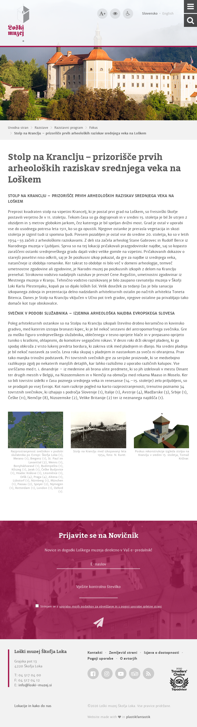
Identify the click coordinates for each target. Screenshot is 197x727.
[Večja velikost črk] (102, 13)
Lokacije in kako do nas (32, 706)
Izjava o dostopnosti (161, 652)
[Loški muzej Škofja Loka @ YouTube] (120, 673)
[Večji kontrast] (115, 13)
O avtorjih (128, 658)
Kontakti (94, 652)
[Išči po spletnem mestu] (190, 20)
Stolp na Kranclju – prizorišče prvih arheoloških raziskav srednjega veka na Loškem (80, 133)
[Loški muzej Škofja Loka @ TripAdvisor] (134, 673)
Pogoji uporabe (100, 658)
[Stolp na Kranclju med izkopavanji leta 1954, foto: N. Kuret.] (98, 430)
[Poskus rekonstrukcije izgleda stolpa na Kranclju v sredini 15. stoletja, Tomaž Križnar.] (161, 430)
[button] (98, 622)
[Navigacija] (190, 6)
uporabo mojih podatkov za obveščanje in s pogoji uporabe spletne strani (110, 606)
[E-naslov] (98, 565)
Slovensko (149, 14)
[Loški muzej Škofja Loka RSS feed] (148, 673)
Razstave (41, 128)
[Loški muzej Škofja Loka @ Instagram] (107, 673)
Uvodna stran (18, 128)
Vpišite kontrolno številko (98, 587)
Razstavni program (68, 128)
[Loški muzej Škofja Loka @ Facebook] (93, 673)
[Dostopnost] (128, 13)
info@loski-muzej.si (35, 685)
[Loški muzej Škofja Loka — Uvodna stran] (18, 23)
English (168, 14)
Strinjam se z (101, 606)
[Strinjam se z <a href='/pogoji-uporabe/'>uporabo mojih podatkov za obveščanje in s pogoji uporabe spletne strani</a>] (37, 605)
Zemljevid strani (123, 652)
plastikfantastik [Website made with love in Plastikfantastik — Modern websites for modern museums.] (138, 717)
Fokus (93, 128)
